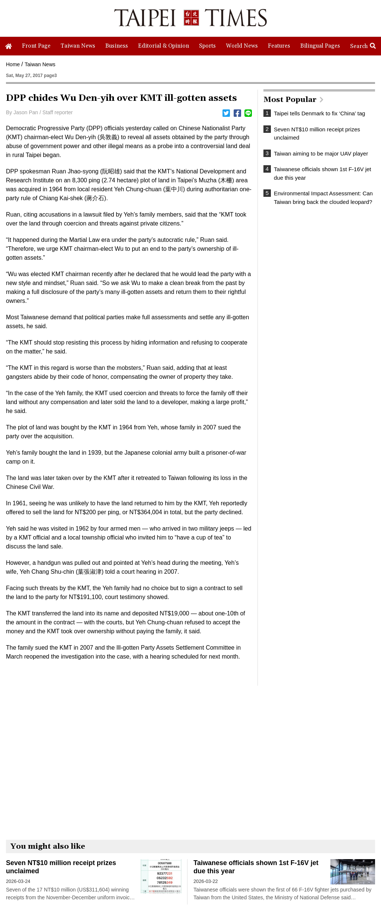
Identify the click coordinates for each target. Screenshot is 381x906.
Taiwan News (40, 64)
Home (13, 64)
